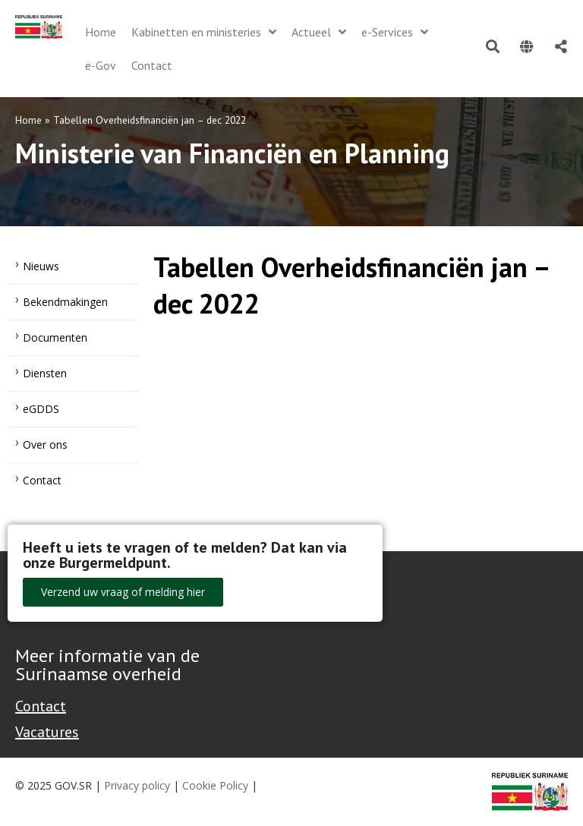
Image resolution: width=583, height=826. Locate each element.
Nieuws (41, 266)
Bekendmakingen (65, 302)
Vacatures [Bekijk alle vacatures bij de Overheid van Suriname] (47, 732)
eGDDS (41, 409)
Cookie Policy (215, 785)
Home (28, 120)
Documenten (55, 337)
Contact (42, 480)
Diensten (45, 373)
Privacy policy (137, 785)
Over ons (45, 444)
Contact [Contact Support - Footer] (40, 706)
